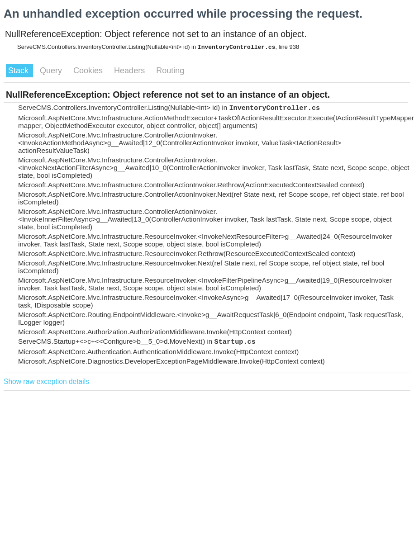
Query (52, 70)
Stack (19, 70)
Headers (130, 70)
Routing (170, 70)
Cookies (89, 70)
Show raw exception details (46, 381)
